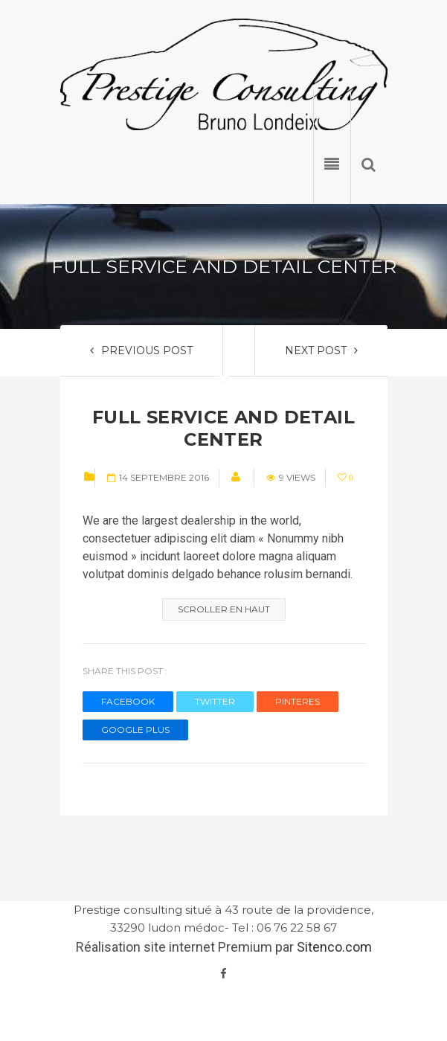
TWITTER (215, 701)
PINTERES (297, 701)
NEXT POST (321, 350)
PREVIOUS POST (141, 350)
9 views (290, 477)
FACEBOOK (128, 701)
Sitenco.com (334, 947)
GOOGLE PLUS (135, 729)
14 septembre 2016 (158, 477)
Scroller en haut (224, 609)
